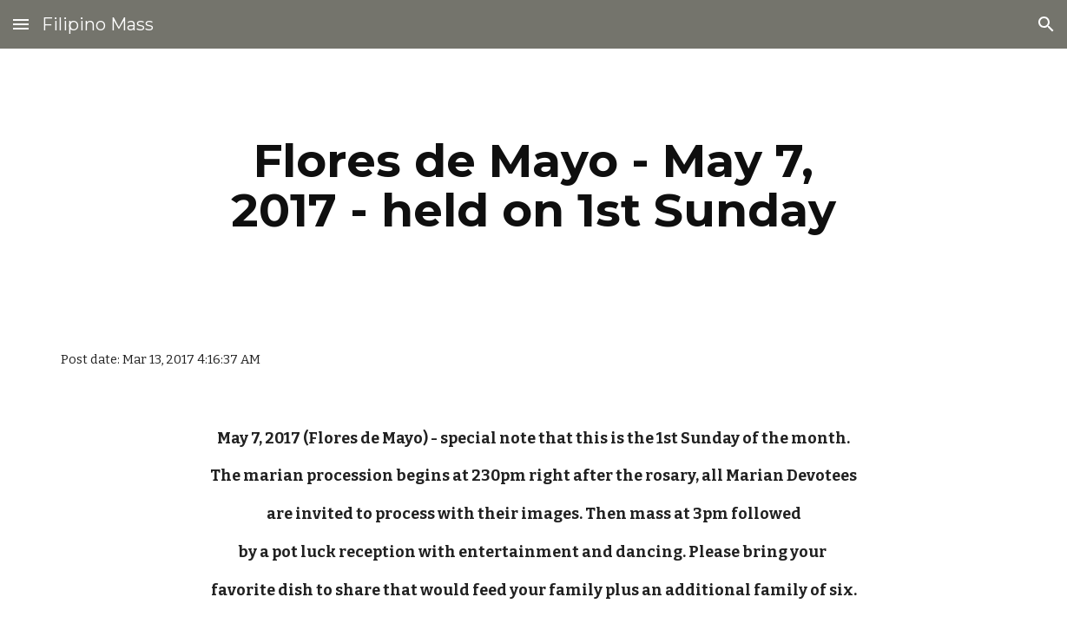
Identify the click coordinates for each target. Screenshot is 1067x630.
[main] (533, 185)
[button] (21, 24)
